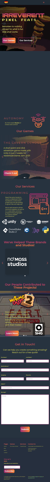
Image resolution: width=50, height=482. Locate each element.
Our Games (9, 40)
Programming (23, 446)
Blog (5, 448)
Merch (5, 450)
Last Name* (29, 357)
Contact (5, 452)
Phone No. (28, 375)
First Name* (4, 357)
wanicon (41, 476)
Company (3, 375)
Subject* (3, 384)
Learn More (12, 333)
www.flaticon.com (31, 477)
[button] (43, 2)
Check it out (11, 173)
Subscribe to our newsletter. (11, 463)
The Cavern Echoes (14, 446)
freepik (36, 476)
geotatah (33, 476)
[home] (6, 2)
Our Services (26, 40)
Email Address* (5, 366)
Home (5, 446)
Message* (3, 392)
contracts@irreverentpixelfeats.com (35, 446)
